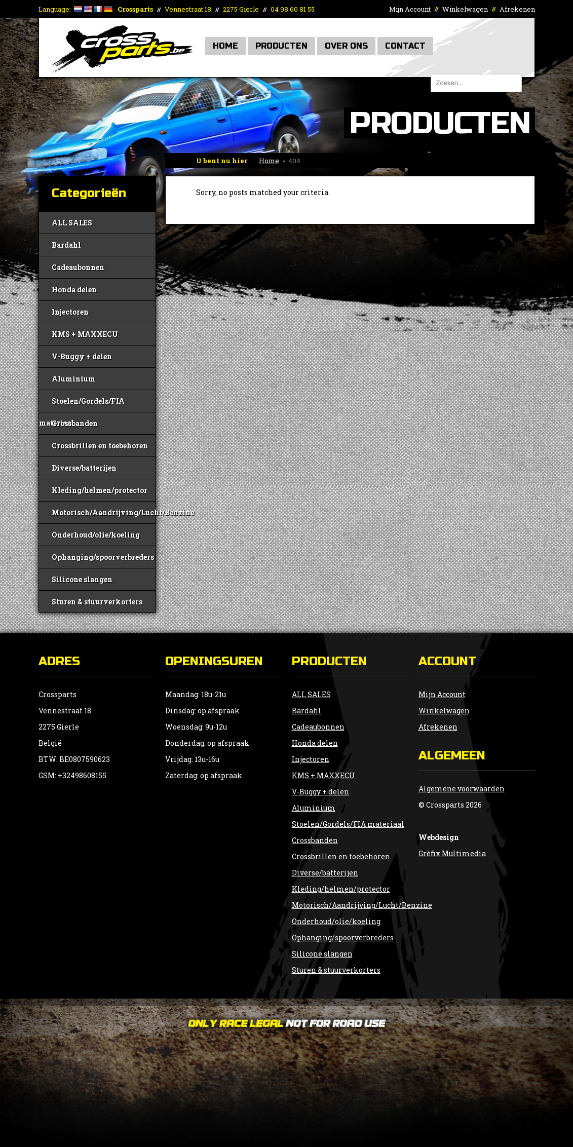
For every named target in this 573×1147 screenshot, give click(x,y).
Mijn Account (410, 9)
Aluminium (73, 379)
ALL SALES (72, 222)
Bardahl (66, 245)
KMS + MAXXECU (85, 334)
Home (225, 46)
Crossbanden (75, 423)
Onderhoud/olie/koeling (96, 535)
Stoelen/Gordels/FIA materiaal (82, 404)
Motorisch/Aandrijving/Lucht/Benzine (104, 512)
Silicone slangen (82, 579)
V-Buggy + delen (82, 356)
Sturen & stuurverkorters (97, 601)
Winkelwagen (465, 9)
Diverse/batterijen (84, 468)
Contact (405, 46)
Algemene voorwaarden (461, 788)
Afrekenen (517, 9)
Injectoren (70, 312)
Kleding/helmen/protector (99, 490)
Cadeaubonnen (78, 267)
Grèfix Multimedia (452, 853)
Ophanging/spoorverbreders (103, 557)
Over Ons (346, 46)
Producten (281, 46)
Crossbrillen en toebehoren (100, 445)
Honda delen (74, 289)
